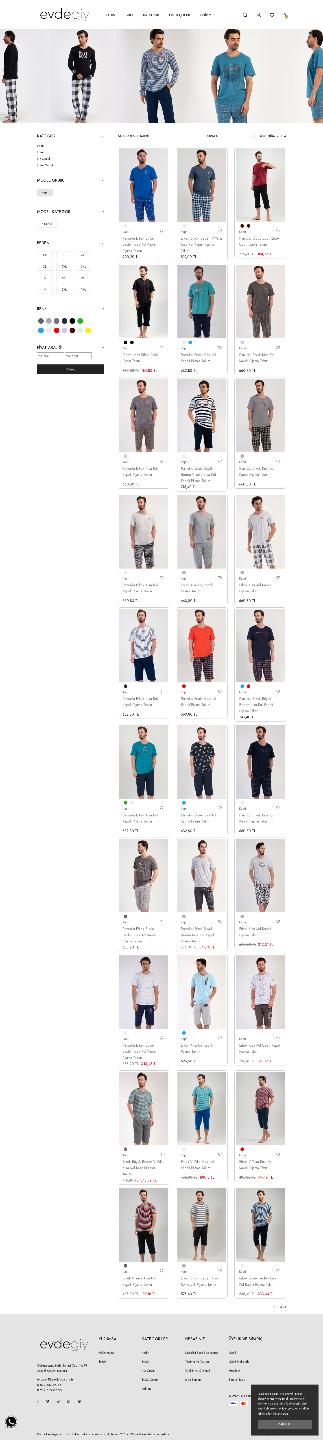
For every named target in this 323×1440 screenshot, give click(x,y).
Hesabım (234, 1370)
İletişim (102, 1361)
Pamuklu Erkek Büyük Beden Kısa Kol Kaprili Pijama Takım (139, 244)
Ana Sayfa (126, 136)
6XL (64, 278)
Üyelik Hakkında (239, 1361)
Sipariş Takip (237, 1379)
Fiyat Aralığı (70, 348)
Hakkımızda (106, 1352)
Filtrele (70, 369)
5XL (64, 289)
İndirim (146, 1388)
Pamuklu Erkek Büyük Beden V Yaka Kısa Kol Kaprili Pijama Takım (198, 474)
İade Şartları (193, 1379)
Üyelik (232, 1352)
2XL (83, 278)
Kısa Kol (47, 223)
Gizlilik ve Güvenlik (197, 1370)
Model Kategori (70, 212)
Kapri (45, 192)
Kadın (110, 15)
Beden (70, 243)
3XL (83, 266)
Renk (70, 309)
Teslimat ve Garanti (197, 1361)
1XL (83, 289)
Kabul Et (285, 1424)
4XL (83, 255)
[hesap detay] (234, 15)
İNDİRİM (205, 15)
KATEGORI (70, 136)
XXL (44, 255)
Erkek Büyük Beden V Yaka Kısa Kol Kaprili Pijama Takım (201, 244)
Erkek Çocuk (179, 15)
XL (44, 266)
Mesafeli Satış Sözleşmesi (201, 1352)
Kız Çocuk (151, 15)
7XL (64, 266)
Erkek (129, 15)
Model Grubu (70, 180)
